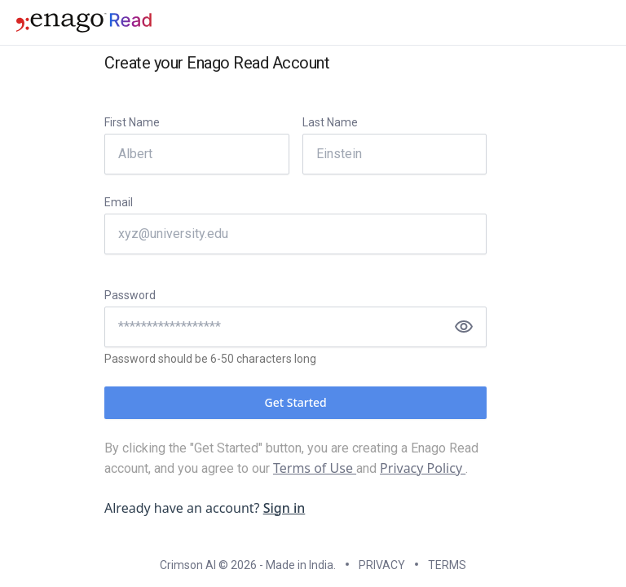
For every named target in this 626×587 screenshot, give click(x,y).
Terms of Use (314, 468)
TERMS (447, 565)
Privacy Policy (422, 468)
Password (130, 295)
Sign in (284, 508)
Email (118, 202)
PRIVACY (382, 565)
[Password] (295, 327)
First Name (132, 122)
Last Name (330, 122)
